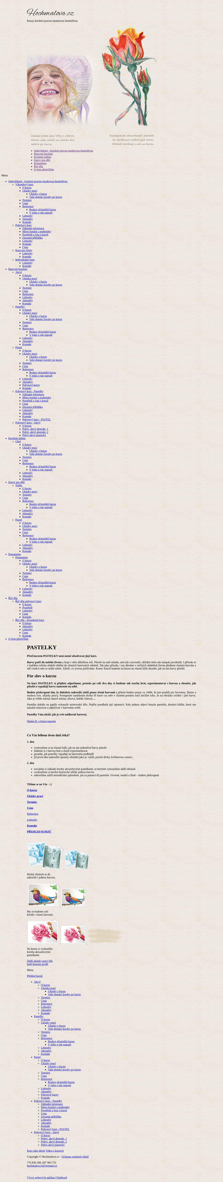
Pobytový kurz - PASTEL (36, 419)
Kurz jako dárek (36, 1150)
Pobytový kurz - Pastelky (29, 391)
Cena (25, 203)
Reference (28, 206)
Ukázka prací (29, 278)
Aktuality (27, 218)
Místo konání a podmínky (36, 231)
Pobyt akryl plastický (34, 435)
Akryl (18, 272)
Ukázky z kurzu (38, 193)
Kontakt (26, 222)
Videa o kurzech (55, 1150)
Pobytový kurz (23, 225)
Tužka (18, 485)
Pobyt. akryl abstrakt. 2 (35, 432)
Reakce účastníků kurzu (42, 209)
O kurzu (26, 187)
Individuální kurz (25, 259)
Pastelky (20, 306)
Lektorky (27, 215)
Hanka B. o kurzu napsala (41, 721)
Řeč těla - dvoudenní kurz (29, 620)
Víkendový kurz (24, 184)
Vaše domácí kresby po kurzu (45, 197)
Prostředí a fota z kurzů (35, 234)
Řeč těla (38, 166)
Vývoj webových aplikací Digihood (47, 1177)
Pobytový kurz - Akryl (27, 422)
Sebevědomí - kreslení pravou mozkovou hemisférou (63, 150)
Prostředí (27, 607)
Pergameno (40, 163)
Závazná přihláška (32, 237)
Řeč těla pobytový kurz (28, 601)
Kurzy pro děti (42, 160)
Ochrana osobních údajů (75, 1156)
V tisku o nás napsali (40, 212)
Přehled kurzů (35, 975)
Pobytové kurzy (31, 385)
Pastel (18, 347)
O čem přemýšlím (44, 169)
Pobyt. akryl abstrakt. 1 (35, 428)
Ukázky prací (29, 190)
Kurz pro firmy (23, 250)
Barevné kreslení (43, 153)
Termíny (27, 200)
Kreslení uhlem (42, 156)
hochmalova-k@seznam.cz (42, 1165)
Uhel (18, 441)
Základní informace (33, 228)
